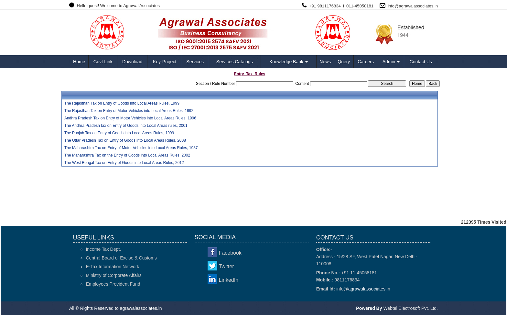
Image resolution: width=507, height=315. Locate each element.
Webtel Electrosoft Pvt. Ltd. (410, 308)
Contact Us (421, 61)
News (325, 61)
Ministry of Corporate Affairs (113, 275)
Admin (391, 61)
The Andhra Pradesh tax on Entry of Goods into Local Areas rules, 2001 (126, 125)
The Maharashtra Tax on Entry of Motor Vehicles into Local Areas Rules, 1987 (131, 148)
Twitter (226, 266)
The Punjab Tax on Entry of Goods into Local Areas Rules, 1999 (119, 133)
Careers (366, 61)
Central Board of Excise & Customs (121, 257)
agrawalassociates (416, 6)
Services (195, 61)
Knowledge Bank (288, 61)
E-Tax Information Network (112, 266)
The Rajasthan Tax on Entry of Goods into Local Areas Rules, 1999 (121, 103)
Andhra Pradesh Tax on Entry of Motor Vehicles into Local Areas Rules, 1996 (130, 118)
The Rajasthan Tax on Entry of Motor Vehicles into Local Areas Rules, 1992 (128, 110)
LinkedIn (229, 280)
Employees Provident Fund (113, 284)
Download (132, 61)
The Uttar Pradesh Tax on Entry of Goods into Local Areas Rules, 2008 (125, 140)
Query (344, 61)
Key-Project (164, 61)
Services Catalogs (234, 61)
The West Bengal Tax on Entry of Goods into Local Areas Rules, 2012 (124, 162)
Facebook (230, 253)
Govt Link (103, 61)
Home (79, 61)
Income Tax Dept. (103, 249)
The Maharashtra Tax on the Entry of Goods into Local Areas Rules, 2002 (127, 155)
